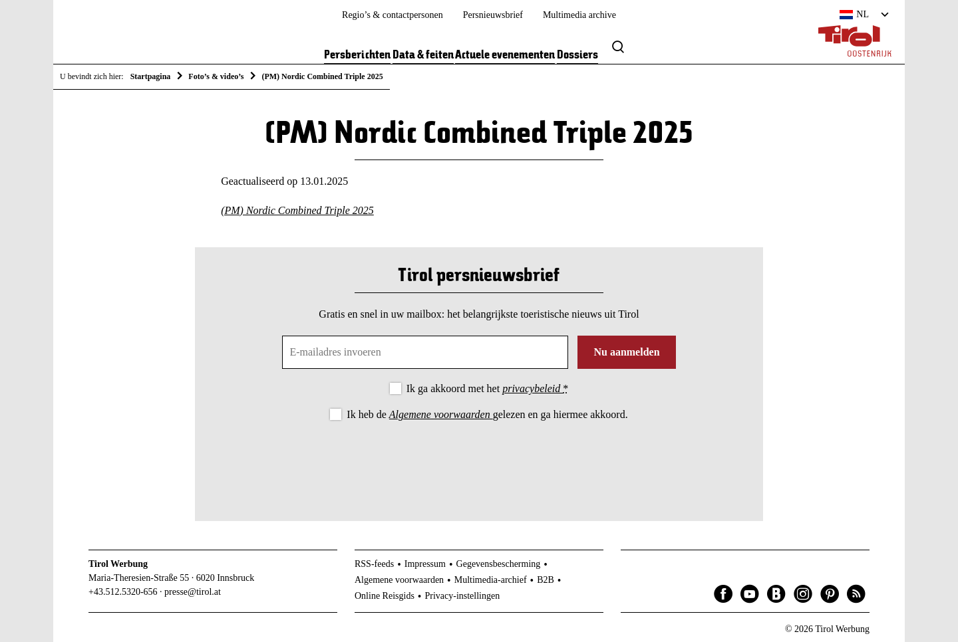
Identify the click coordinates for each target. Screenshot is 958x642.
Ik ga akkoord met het (487, 388)
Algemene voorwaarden (441, 414)
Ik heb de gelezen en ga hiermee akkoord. (487, 414)
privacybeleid (532, 388)
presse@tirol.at (192, 592)
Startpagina (150, 76)
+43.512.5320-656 (123, 592)
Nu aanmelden (626, 352)
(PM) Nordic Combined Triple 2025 (297, 210)
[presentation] (479, 460)
